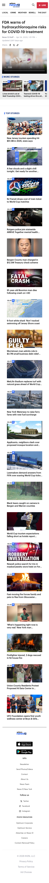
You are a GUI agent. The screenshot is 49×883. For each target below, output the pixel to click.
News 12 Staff (7, 37)
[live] (42, 5)
